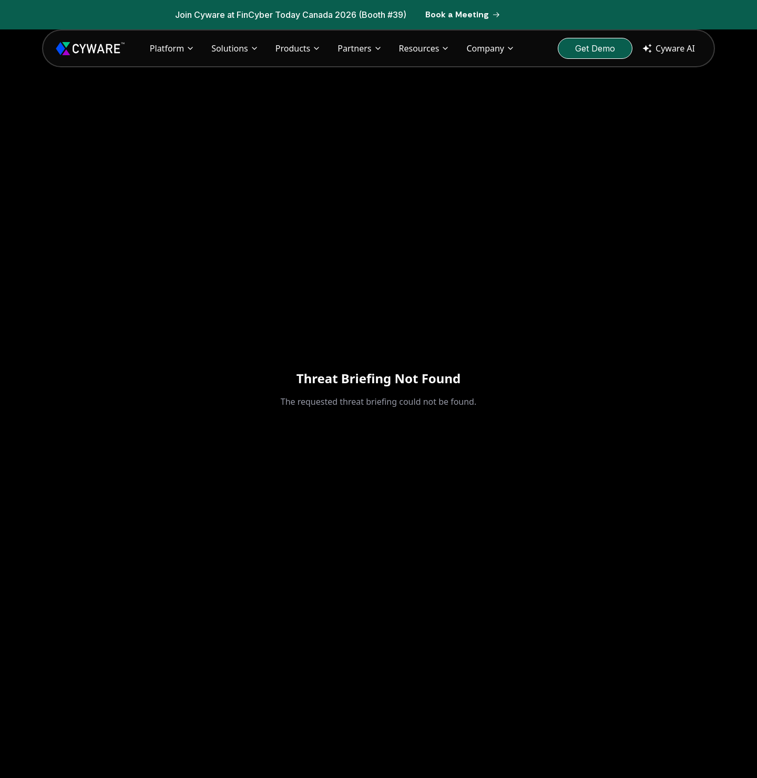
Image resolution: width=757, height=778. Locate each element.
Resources (424, 48)
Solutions (235, 48)
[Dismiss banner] (587, 14)
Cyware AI (668, 48)
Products (298, 48)
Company (490, 48)
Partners (359, 48)
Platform (172, 48)
